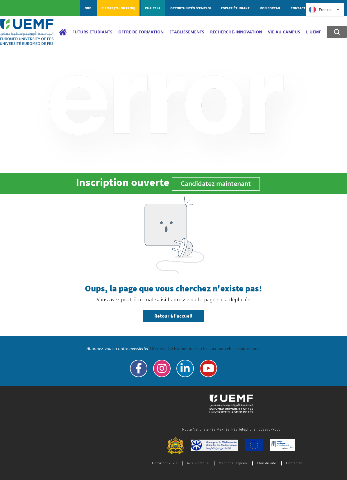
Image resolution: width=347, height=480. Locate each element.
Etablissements (186, 32)
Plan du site (266, 463)
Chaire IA (152, 8)
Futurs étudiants (92, 32)
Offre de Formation (141, 32)
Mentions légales (233, 463)
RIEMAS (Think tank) (118, 8)
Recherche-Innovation (236, 32)
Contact (298, 8)
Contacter (294, 463)
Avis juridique (198, 463)
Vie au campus (284, 32)
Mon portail (270, 8)
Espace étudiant (235, 8)
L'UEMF (313, 32)
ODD (88, 8)
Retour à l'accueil (173, 316)
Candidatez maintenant (216, 183)
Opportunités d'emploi (190, 8)
